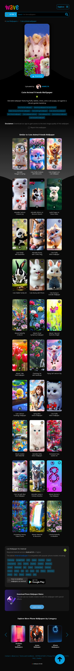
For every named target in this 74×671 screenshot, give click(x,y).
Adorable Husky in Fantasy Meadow (37, 495)
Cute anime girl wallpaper (39, 111)
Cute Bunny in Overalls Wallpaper (54, 294)
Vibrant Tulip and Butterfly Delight (54, 334)
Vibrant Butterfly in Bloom (20, 334)
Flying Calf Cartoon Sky (54, 373)
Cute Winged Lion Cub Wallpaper (54, 173)
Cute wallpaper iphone (30, 114)
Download (37, 76)
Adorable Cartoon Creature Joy (19, 213)
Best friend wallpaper (14, 114)
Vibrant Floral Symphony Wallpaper (37, 334)
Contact (7, 656)
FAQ (33, 658)
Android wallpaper (21, 556)
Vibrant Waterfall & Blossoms (37, 535)
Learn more (37, 607)
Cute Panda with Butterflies (19, 253)
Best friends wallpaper (25, 107)
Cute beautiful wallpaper (37, 117)
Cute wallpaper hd (44, 114)
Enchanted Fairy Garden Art (54, 455)
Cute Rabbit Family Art (20, 293)
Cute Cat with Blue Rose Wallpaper (20, 495)
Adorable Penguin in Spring (19, 173)
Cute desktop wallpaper (59, 114)
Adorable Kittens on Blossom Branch (37, 213)
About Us (15, 656)
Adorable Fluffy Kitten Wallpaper (37, 455)
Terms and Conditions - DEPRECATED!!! (32, 656)
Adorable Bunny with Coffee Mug (37, 253)
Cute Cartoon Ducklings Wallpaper (19, 414)
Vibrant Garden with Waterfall (19, 455)
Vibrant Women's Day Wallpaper (54, 495)
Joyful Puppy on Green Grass (54, 213)
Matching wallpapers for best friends (45, 107)
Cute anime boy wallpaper (57, 111)
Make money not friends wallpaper (19, 111)
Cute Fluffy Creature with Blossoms (37, 173)
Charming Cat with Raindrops (37, 374)
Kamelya (42, 86)
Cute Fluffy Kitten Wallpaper (54, 253)
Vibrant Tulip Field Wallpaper (19, 374)
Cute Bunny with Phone (37, 293)
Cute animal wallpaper (28, 21)
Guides (39, 658)
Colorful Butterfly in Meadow (54, 535)
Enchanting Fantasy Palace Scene (20, 535)
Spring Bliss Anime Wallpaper (37, 414)
